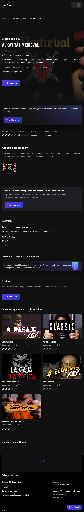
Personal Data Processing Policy (15, 495)
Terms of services (9, 491)
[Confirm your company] (14, 205)
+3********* (9, 227)
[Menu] (76, 5)
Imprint (5, 487)
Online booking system (11, 475)
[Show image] (9, 167)
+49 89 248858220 (61, 485)
